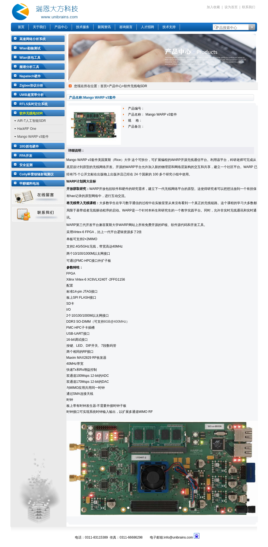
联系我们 (248, 7)
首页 (21, 27)
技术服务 (82, 27)
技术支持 (169, 27)
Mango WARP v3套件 (33, 137)
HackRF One (26, 129)
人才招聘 (147, 27)
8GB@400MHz (115, 322)
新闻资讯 (104, 27)
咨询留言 (125, 27)
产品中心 (61, 27)
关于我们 (39, 27)
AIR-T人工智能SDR (31, 121)
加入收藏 (213, 7)
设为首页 (231, 7)
